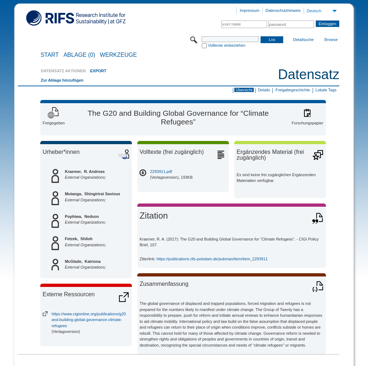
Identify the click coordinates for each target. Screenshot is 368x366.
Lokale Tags (326, 90)
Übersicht (244, 90)
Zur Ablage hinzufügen (62, 80)
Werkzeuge (118, 55)
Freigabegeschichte (293, 90)
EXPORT (98, 71)
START (50, 55)
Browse (331, 39)
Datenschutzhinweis (283, 10)
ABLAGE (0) (79, 55)
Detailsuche (303, 39)
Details (264, 90)
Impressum (249, 10)
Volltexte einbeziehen (226, 45)
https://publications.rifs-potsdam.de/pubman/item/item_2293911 (212, 259)
